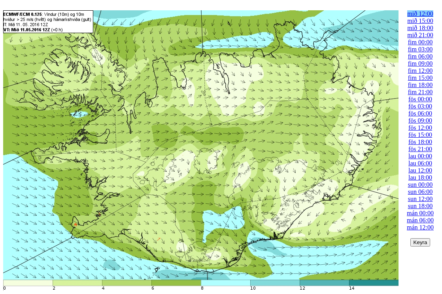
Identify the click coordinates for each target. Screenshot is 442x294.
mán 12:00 (420, 227)
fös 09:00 (420, 120)
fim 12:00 (420, 70)
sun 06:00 (420, 191)
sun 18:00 (420, 206)
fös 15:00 (420, 134)
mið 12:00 (420, 13)
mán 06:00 (420, 220)
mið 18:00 (420, 28)
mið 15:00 (420, 20)
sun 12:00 (420, 198)
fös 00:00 (420, 99)
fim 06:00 (420, 56)
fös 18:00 (420, 141)
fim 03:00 (420, 49)
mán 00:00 (420, 213)
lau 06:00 (420, 163)
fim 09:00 (420, 63)
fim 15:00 (420, 77)
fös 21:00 (420, 149)
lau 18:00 (420, 177)
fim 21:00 (420, 92)
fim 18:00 (420, 85)
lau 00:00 (420, 156)
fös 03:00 (420, 106)
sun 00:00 (420, 184)
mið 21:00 (420, 35)
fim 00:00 (420, 42)
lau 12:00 (420, 170)
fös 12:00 (420, 127)
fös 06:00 (420, 113)
